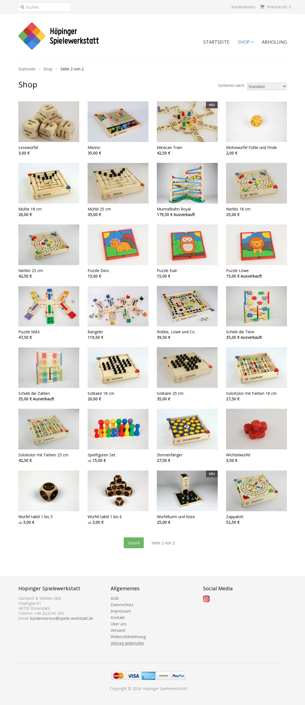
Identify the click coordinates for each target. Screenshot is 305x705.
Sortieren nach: (231, 85)
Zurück (134, 542)
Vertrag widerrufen (127, 643)
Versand (118, 630)
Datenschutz (122, 604)
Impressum (121, 611)
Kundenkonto (243, 6)
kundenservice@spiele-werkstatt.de (61, 618)
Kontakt (118, 617)
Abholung (274, 42)
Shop (246, 42)
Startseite (216, 42)
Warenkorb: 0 (275, 6)
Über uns (119, 623)
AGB (115, 598)
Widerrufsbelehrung (128, 636)
